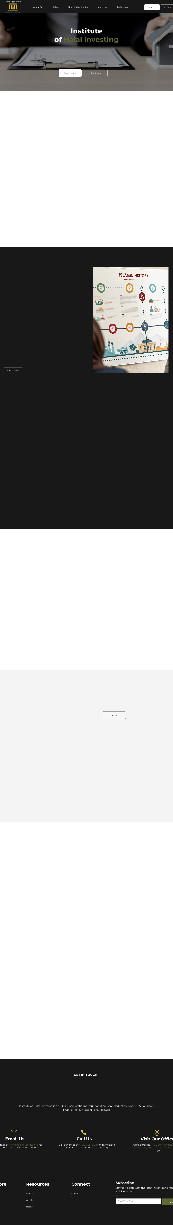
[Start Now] (96, 73)
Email (119, 1196)
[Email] (137, 1201)
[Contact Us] (152, 7)
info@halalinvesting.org (23, 1144)
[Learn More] (70, 73)
